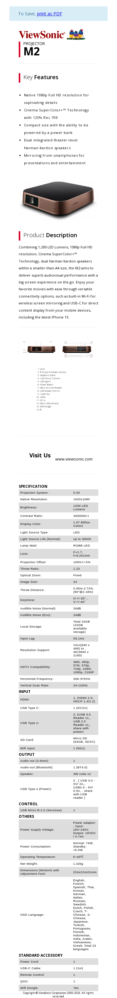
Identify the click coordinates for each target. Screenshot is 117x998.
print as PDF (49, 14)
